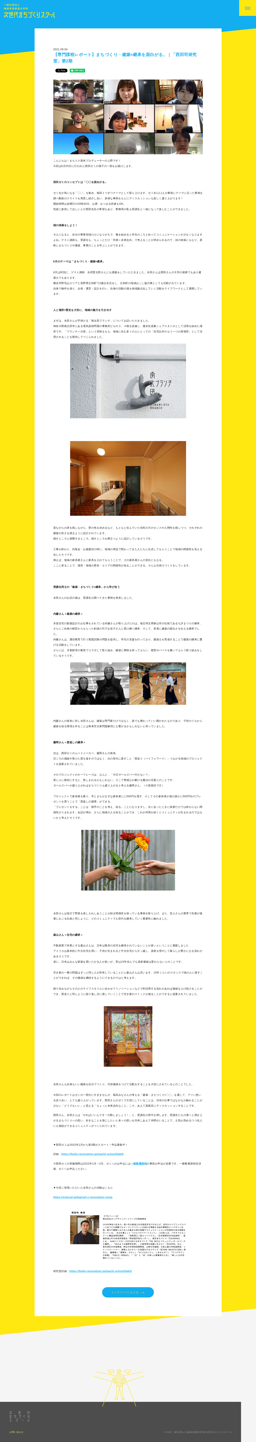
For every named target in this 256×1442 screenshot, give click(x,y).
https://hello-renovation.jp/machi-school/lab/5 (92, 1154)
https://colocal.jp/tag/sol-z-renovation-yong (83, 1197)
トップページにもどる (128, 1292)
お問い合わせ (16, 1437)
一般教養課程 (139, 1163)
